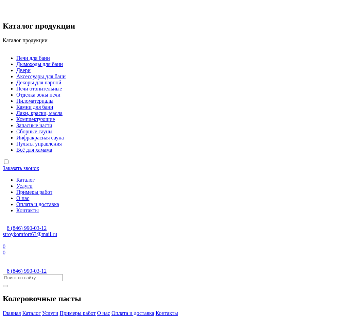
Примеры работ (34, 192)
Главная (12, 313)
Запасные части (34, 125)
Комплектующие (35, 119)
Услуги (24, 186)
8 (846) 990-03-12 (27, 228)
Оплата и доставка (37, 204)
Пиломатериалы (34, 101)
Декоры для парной (38, 82)
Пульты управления (39, 144)
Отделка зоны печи (38, 95)
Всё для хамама (34, 150)
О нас (22, 198)
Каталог (25, 180)
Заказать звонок (21, 168)
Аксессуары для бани (41, 76)
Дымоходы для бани (39, 64)
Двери (23, 70)
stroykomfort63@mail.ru (30, 234)
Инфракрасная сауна (40, 137)
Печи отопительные (39, 88)
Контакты (27, 210)
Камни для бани (34, 107)
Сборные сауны (34, 131)
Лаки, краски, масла (39, 113)
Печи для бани (33, 58)
